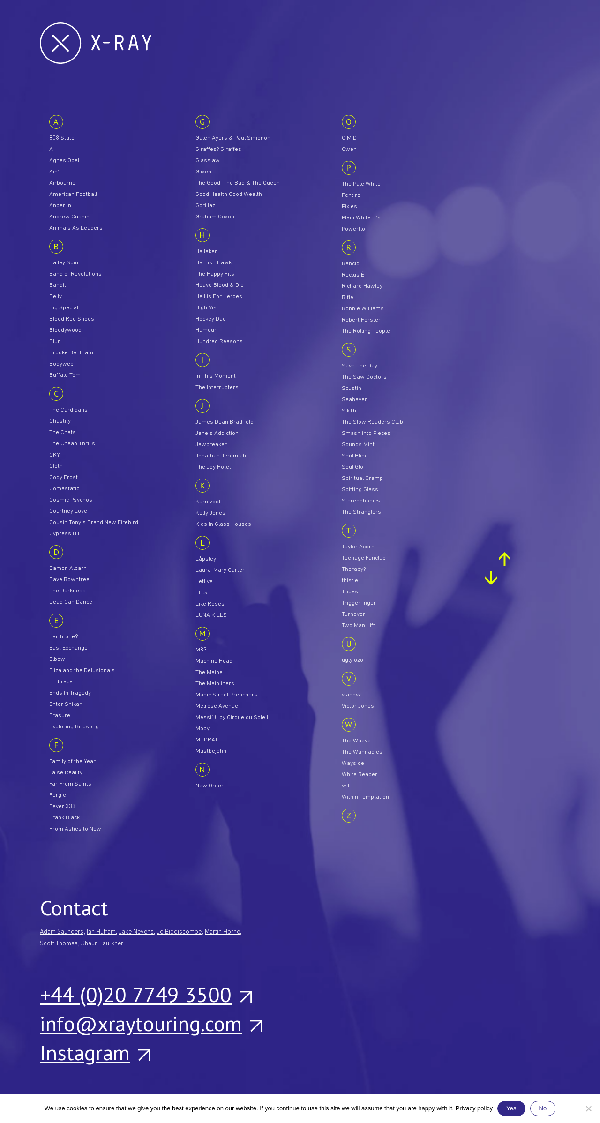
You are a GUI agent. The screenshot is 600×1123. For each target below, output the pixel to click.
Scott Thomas (59, 943)
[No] (588, 1108)
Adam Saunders (61, 932)
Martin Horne (222, 932)
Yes (511, 1108)
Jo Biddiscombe (179, 932)
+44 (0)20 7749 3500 (145, 994)
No (543, 1108)
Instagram (95, 1052)
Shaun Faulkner (102, 943)
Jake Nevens (136, 932)
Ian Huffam (101, 932)
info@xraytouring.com (151, 1023)
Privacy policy (474, 1108)
